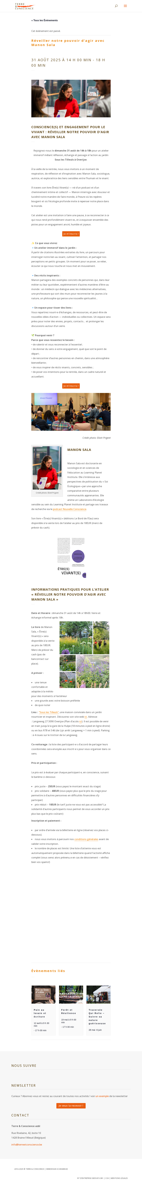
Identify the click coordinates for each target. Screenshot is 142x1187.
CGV (107, 1178)
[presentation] (43, 995)
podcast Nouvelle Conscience (69, 509)
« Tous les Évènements (44, 20)
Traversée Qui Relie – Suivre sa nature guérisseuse (97, 1017)
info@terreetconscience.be (26, 1144)
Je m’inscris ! (71, 233)
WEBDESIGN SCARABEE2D (57, 1169)
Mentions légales (119, 1178)
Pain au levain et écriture (40, 1013)
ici (86, 716)
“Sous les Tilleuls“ (49, 712)
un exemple (102, 1096)
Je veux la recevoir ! (71, 1105)
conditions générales (86, 839)
